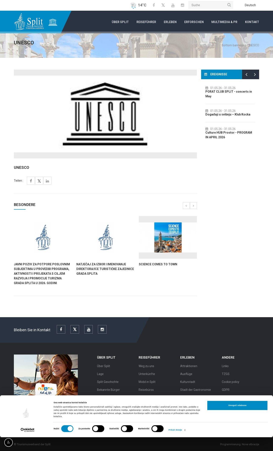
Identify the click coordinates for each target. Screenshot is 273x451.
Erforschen (194, 22)
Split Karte (104, 399)
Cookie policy (230, 383)
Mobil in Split (147, 383)
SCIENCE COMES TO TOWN (158, 264)
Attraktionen (188, 367)
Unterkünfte (147, 375)
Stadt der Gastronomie (195, 391)
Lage (100, 375)
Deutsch (250, 5)
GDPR (225, 391)
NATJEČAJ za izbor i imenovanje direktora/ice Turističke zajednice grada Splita (105, 269)
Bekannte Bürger (108, 391)
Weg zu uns (146, 367)
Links (225, 367)
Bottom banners (233, 45)
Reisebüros (146, 391)
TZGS (225, 375)
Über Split (120, 22)
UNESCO (253, 45)
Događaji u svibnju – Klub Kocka (232, 114)
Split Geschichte (108, 383)
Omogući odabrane (237, 419)
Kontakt (252, 22)
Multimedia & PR (224, 22)
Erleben (170, 22)
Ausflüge (186, 375)
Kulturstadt (187, 383)
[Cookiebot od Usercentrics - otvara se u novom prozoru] (27, 444)
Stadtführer (147, 399)
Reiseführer (146, 22)
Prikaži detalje (175, 444)
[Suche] (210, 5)
